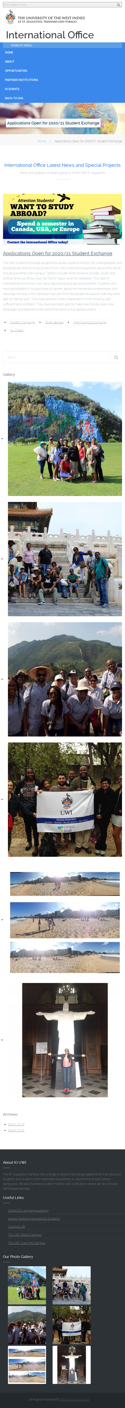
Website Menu (21, 45)
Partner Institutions (21, 80)
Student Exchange (22, 322)
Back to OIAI (14, 98)
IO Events (12, 89)
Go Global (16, 330)
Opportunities (16, 70)
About (9, 61)
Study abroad (54, 322)
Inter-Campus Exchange (89, 322)
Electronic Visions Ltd (74, 1399)
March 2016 (16, 1130)
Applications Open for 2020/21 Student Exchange (57, 253)
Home (9, 52)
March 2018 (16, 1124)
